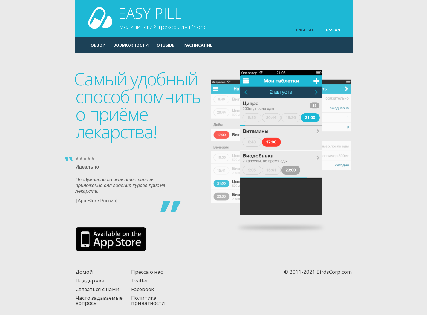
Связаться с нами (98, 289)
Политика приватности (148, 300)
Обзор (98, 45)
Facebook (142, 289)
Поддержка (90, 280)
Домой (84, 271)
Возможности (131, 45)
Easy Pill (162, 18)
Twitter (139, 280)
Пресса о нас (147, 271)
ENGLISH (304, 30)
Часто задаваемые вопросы (99, 300)
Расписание (197, 45)
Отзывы (166, 45)
